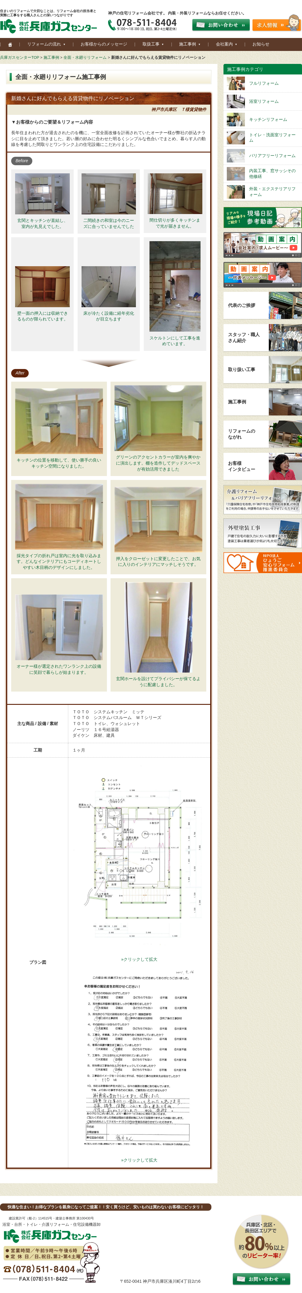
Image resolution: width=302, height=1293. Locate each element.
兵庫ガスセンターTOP (19, 57)
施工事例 (51, 57)
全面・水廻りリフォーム (85, 57)
